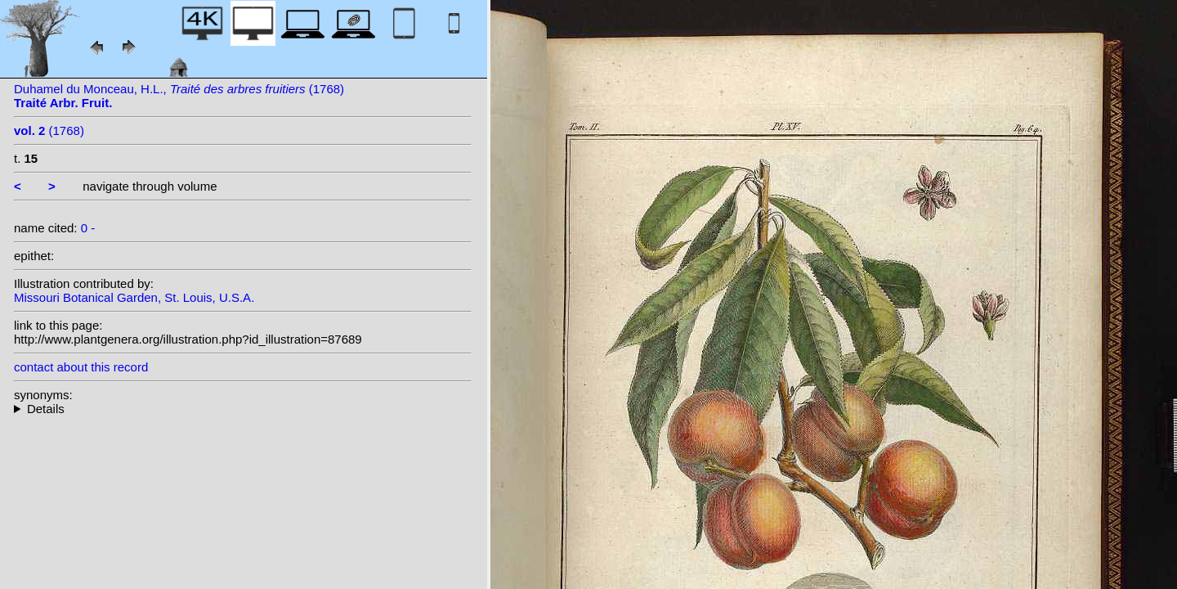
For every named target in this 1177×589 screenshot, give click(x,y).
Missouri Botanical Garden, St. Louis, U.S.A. (134, 297)
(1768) (49, 130)
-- (243, 409)
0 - (88, 228)
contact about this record (81, 367)
